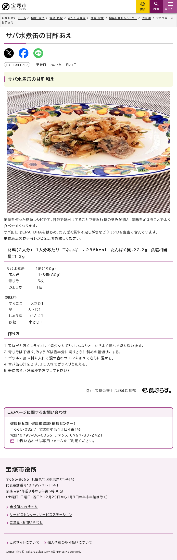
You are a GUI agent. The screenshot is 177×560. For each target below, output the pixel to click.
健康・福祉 (38, 18)
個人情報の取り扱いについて (70, 542)
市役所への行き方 (24, 507)
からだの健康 (77, 18)
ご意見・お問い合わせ (26, 522)
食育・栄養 (97, 18)
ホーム (22, 18)
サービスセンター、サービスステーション (41, 514)
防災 (142, 9)
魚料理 (146, 18)
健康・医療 (56, 18)
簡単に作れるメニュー (123, 18)
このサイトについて (25, 542)
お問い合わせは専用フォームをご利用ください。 (55, 441)
